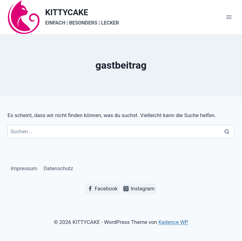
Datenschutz (58, 168)
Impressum (24, 168)
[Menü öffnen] (229, 17)
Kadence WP (173, 222)
